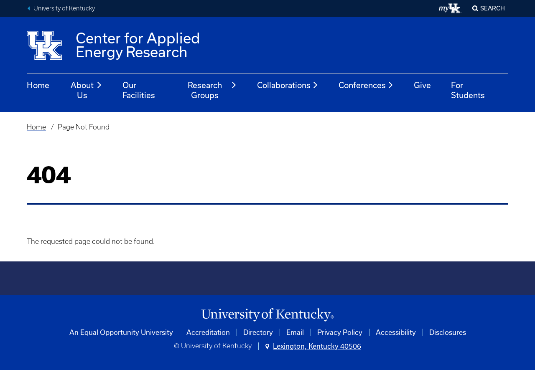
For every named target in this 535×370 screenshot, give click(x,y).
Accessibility (396, 332)
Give (422, 85)
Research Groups (212, 90)
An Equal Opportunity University (121, 332)
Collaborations (287, 85)
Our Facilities (138, 90)
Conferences (366, 85)
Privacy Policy (339, 332)
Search (492, 8)
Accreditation (208, 332)
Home (38, 85)
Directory (258, 332)
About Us (87, 90)
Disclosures (447, 332)
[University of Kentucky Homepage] (267, 315)
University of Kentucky (64, 8)
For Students (468, 90)
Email (295, 332)
